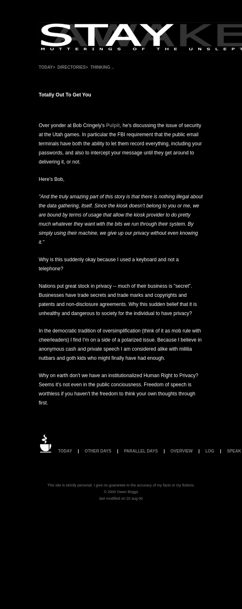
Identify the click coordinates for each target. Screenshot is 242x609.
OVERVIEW (181, 451)
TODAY (65, 451)
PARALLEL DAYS (140, 451)
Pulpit (113, 125)
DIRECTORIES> (72, 67)
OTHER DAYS (98, 451)
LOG (210, 451)
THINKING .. (102, 67)
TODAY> (47, 67)
